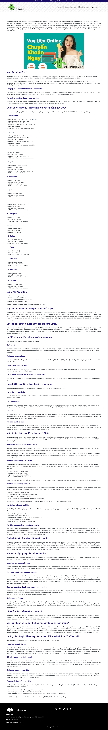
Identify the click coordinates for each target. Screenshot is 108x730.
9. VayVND (10, 225)
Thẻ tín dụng (81, 7)
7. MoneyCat (10, 201)
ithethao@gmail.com (15, 722)
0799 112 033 (14, 719)
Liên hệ (98, 7)
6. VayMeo (9, 189)
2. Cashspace (10, 132)
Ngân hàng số (90, 7)
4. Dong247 (10, 162)
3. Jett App (9, 149)
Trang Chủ (61, 7)
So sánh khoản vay (70, 7)
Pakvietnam (34, 119)
